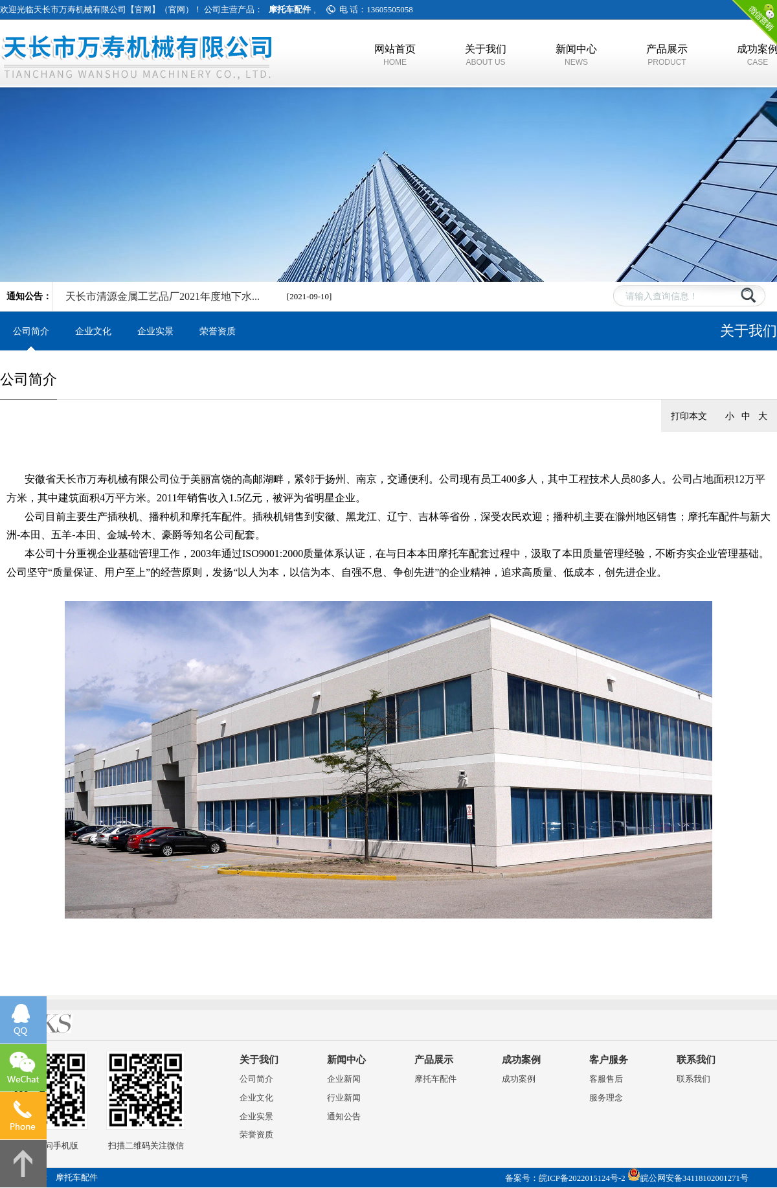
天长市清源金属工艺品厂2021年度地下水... (162, 296)
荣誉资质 (217, 331)
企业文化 (93, 331)
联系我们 (696, 1060)
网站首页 (395, 55)
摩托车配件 (435, 1079)
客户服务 (608, 1060)
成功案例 (521, 1060)
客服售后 (606, 1079)
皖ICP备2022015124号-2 (582, 1178)
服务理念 (606, 1097)
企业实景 (155, 331)
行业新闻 (344, 1097)
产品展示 (667, 55)
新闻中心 (576, 55)
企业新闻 (344, 1079)
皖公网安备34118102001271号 (694, 1178)
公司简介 (31, 331)
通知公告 (344, 1116)
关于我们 (485, 55)
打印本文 (689, 416)
